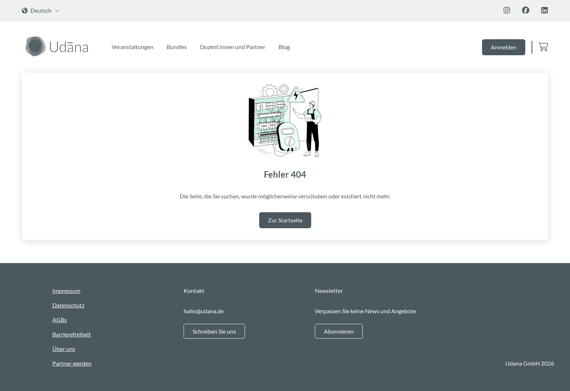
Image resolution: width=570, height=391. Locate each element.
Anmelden (504, 47)
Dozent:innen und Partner (232, 46)
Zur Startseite (285, 220)
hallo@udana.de (204, 310)
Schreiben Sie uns (214, 331)
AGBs (59, 319)
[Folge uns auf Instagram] (506, 10)
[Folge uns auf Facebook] (525, 10)
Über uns (63, 348)
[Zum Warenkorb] (543, 47)
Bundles (176, 46)
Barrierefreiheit (71, 334)
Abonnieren (339, 331)
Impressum (66, 290)
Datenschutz (68, 305)
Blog (284, 46)
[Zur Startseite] (58, 46)
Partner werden (72, 363)
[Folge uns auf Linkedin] (544, 10)
